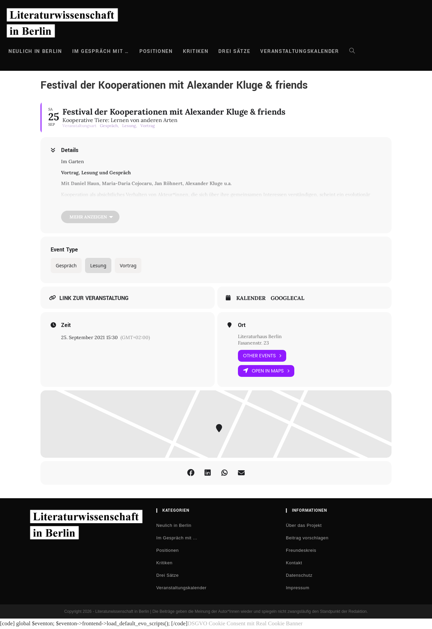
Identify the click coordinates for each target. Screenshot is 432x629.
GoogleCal (287, 298)
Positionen (167, 550)
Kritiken (164, 562)
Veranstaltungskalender (181, 587)
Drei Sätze (167, 575)
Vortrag (128, 265)
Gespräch (66, 265)
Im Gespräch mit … (176, 537)
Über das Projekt (304, 525)
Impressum (297, 587)
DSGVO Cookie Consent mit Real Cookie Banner (244, 623)
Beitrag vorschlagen (307, 537)
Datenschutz (299, 575)
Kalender (251, 298)
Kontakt (294, 562)
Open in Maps (266, 371)
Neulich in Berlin (173, 525)
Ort (242, 325)
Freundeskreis (301, 550)
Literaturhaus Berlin (260, 336)
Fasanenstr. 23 (253, 343)
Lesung (98, 265)
